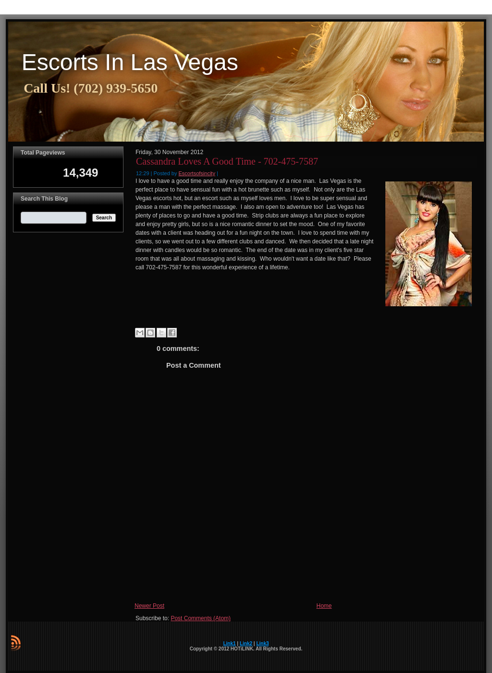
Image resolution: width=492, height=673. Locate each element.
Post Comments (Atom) (201, 618)
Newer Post (149, 605)
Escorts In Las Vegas (130, 62)
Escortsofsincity (197, 173)
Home (324, 605)
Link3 (262, 643)
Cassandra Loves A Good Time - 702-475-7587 (227, 161)
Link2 (246, 643)
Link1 (229, 643)
